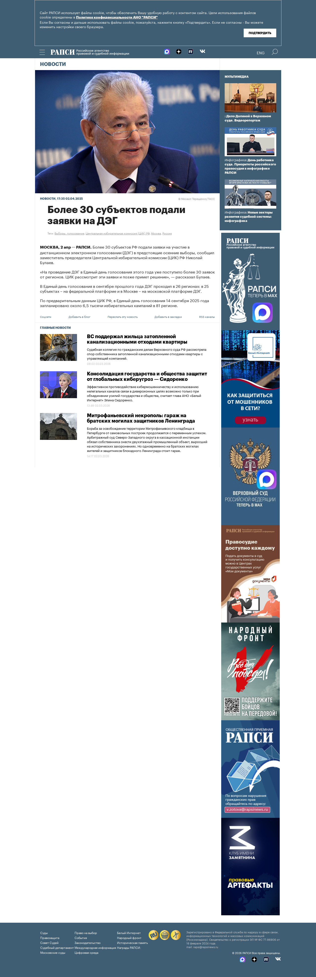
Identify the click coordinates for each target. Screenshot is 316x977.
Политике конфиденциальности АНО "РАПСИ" (117, 17)
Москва (156, 233)
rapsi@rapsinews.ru (205, 946)
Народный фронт (129, 937)
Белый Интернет (129, 932)
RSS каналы (207, 316)
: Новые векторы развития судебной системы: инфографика (249, 216)
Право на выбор (86, 932)
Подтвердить (260, 33)
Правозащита (49, 937)
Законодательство (87, 942)
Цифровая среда (86, 952)
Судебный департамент (57, 947)
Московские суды (52, 952)
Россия (167, 233)
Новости (53, 64)
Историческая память (132, 942)
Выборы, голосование (69, 233)
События (81, 937)
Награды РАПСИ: (129, 947)
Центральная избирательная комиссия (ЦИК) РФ (118, 233)
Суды (44, 932)
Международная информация (95, 947)
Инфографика (235, 160)
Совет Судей (49, 942)
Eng (261, 52)
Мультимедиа (237, 76)
